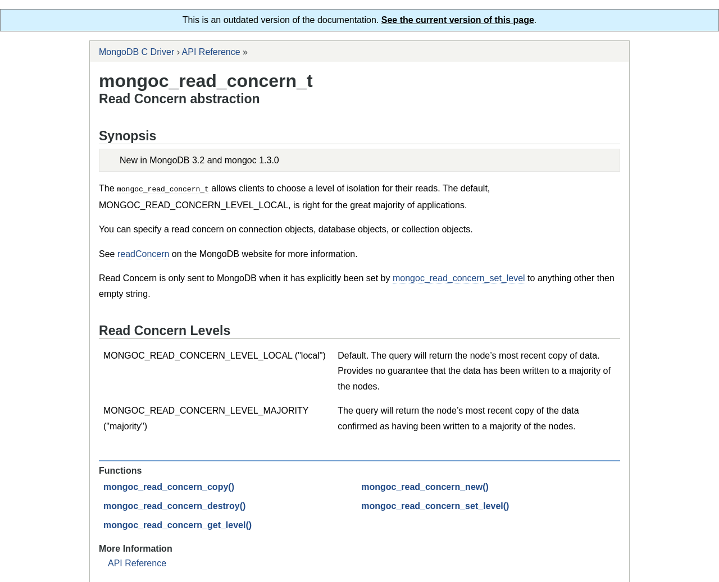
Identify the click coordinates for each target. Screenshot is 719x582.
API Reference (211, 52)
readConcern (143, 253)
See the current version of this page (457, 20)
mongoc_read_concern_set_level (459, 277)
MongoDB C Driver (136, 52)
